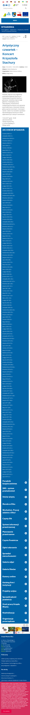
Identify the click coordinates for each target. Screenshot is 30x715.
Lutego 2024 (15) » (7, 214)
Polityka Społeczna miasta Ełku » (9, 661)
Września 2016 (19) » (7, 426)
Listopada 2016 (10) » (7, 422)
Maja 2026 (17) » (6, 150)
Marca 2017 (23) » (7, 412)
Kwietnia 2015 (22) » (7, 467)
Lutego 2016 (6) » (6, 443)
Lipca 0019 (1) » (6, 476)
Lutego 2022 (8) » (6, 271)
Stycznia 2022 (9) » (7, 274)
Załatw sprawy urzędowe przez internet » (12, 658)
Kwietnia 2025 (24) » (7, 181)
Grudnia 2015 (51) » (7, 448)
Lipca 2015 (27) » (6, 460)
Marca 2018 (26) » (7, 383)
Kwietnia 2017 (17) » (7, 410)
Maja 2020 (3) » (6, 322)
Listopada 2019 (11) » (7, 336)
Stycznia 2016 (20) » (7, 445)
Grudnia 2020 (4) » (7, 305)
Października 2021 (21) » (8, 281)
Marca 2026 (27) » (7, 155)
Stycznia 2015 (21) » (7, 474)
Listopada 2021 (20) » (7, 279)
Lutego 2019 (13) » (7, 357)
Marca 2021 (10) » (7, 298)
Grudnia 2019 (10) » (7, 333)
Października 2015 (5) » (8, 453)
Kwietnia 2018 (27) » (7, 381)
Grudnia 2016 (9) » (7, 419)
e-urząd (24, 5)
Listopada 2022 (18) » (7, 250)
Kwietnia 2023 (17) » (7, 238)
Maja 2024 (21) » (6, 207)
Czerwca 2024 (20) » (7, 205)
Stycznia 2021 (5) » (7, 302)
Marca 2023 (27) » (7, 240)
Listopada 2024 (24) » (7, 193)
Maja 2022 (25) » (6, 264)
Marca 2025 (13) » (7, 183)
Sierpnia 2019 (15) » (7, 343)
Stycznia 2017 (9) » (7, 417)
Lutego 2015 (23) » (7, 472)
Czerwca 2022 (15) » (7, 262)
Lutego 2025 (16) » (7, 186)
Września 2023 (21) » (7, 226)
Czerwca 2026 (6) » (7, 148)
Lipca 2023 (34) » (6, 231)
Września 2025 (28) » (7, 169)
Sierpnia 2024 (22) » (7, 200)
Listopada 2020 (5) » (7, 307)
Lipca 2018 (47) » (6, 374)
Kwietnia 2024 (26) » (7, 210)
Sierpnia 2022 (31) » (7, 257)
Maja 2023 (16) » (6, 236)
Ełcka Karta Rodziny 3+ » (7, 678)
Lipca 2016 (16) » (6, 431)
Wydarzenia (13, 29)
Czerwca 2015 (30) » (7, 462)
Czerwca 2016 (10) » (7, 434)
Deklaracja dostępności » (7, 673)
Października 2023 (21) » (8, 224)
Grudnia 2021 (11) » (7, 276)
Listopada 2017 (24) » (7, 393)
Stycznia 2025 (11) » (7, 188)
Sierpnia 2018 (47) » (7, 372)
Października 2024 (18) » (8, 195)
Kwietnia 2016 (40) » (7, 438)
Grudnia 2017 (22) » (7, 391)
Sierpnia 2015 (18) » (7, 457)
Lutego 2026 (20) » (7, 157)
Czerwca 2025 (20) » (7, 176)
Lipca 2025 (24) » (6, 174)
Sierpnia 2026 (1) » (7, 143)
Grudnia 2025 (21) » (7, 162)
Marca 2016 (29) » (7, 441)
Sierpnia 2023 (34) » (7, 229)
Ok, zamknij (6, 711)
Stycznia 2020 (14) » (7, 331)
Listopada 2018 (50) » (7, 364)
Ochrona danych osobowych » (9, 676)
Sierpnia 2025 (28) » (7, 171)
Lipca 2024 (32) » (6, 202)
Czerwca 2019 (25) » (7, 348)
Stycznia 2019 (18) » (7, 360)
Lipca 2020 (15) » (6, 317)
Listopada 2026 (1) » (7, 136)
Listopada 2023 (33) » (7, 222)
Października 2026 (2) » (8, 138)
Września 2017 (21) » (7, 398)
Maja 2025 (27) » (6, 179)
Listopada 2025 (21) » (7, 164)
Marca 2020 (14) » (7, 326)
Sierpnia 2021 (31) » (7, 286)
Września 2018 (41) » (7, 369)
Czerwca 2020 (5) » (7, 319)
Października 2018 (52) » (8, 367)
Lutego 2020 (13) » (7, 329)
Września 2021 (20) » (7, 283)
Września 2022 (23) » (7, 255)
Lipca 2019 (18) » (6, 345)
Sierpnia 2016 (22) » (7, 429)
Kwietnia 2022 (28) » (7, 267)
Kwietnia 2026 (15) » (7, 152)
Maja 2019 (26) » (6, 350)
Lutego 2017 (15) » (7, 414)
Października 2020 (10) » (8, 310)
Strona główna (5, 29)
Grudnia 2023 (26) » (7, 219)
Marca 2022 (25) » (7, 269)
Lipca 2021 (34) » (6, 288)
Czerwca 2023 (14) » (7, 233)
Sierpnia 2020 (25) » (7, 314)
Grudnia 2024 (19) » (7, 191)
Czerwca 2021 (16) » (7, 291)
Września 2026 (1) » (7, 140)
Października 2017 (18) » (8, 395)
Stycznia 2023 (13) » (7, 245)
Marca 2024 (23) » (7, 212)
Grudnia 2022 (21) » (7, 248)
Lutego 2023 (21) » (7, 243)
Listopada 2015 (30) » (7, 450)
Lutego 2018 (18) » (7, 386)
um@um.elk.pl (8, 648)
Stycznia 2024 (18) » (7, 217)
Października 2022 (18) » (8, 252)
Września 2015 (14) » (7, 455)
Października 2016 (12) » (8, 424)
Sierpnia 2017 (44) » (7, 400)
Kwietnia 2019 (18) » (7, 352)
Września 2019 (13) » (7, 341)
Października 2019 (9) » (8, 338)
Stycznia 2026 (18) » (7, 160)
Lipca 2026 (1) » (6, 145)
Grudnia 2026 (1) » (7, 133)
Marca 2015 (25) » (7, 469)
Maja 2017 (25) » (6, 407)
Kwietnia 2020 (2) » (7, 324)
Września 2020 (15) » (7, 312)
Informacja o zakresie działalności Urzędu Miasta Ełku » (14, 681)
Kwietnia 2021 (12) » (7, 295)
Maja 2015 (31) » (6, 464)
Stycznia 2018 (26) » (7, 388)
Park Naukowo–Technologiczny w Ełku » (11, 663)
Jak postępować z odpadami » (9, 665)
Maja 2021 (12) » (6, 293)
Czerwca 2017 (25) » (7, 405)
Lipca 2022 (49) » (6, 260)
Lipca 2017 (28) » (6, 403)
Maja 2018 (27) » (6, 379)
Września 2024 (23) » (7, 198)
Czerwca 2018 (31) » (7, 376)
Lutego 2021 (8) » (6, 300)
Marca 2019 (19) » (7, 355)
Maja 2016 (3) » (6, 436)
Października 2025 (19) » (8, 167)
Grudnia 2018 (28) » (7, 362)
